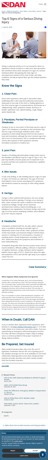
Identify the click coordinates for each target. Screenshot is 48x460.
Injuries (6, 416)
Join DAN (5, 366)
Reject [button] (13, 450)
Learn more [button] (24, 455)
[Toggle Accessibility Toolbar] (42, 454)
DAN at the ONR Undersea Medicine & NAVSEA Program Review (25, 379)
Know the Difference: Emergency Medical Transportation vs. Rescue (25, 391)
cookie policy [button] (18, 441)
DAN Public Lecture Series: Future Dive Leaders (21, 404)
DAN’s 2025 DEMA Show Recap (15, 385)
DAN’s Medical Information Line (24, 327)
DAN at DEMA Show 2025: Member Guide (19, 398)
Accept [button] (35, 450)
